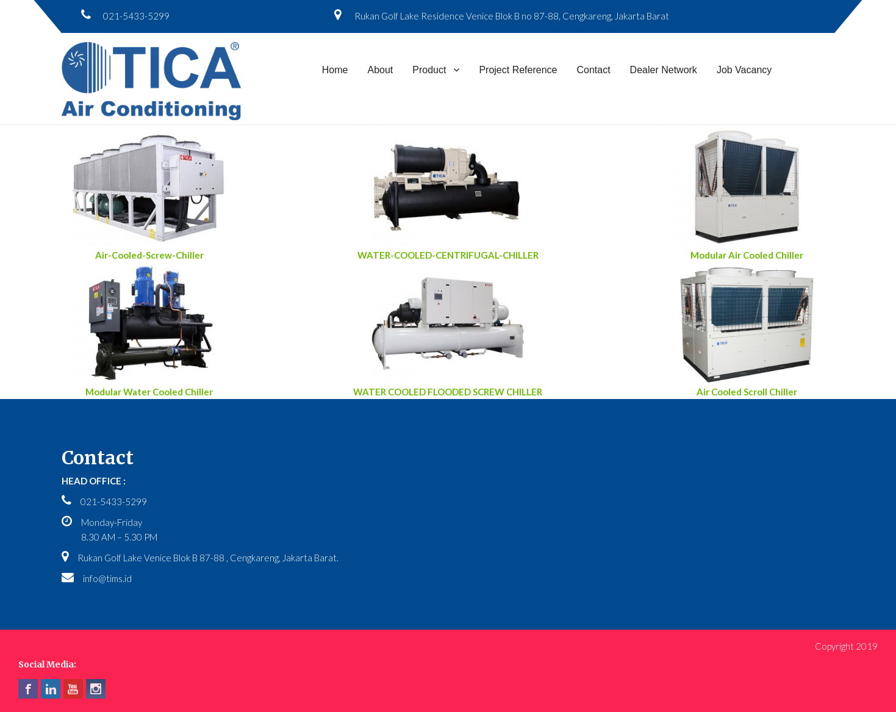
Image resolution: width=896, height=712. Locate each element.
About (380, 70)
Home (335, 70)
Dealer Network (663, 70)
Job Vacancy (744, 70)
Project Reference (518, 70)
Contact (593, 70)
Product (429, 70)
